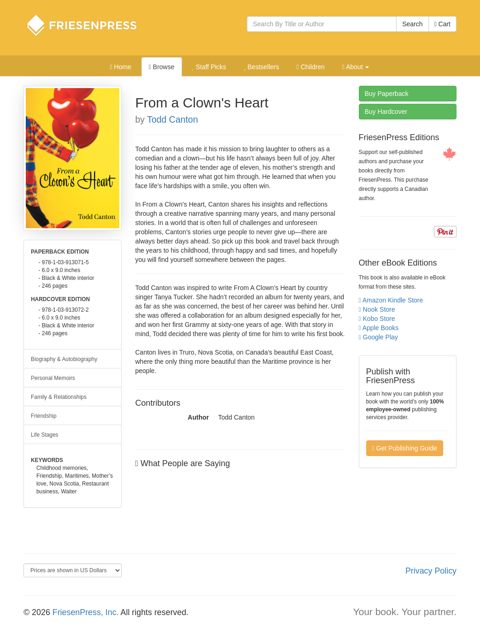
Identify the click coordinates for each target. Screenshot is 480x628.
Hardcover (386, 111)
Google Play (378, 337)
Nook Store (377, 309)
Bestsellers (261, 67)
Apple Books (379, 328)
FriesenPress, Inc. (86, 612)
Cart (442, 24)
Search (412, 24)
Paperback (387, 93)
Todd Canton (172, 119)
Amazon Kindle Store (391, 300)
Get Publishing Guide (404, 448)
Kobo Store (377, 318)
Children (311, 67)
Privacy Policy (431, 570)
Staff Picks (209, 67)
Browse (162, 67)
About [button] (355, 67)
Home (120, 67)
